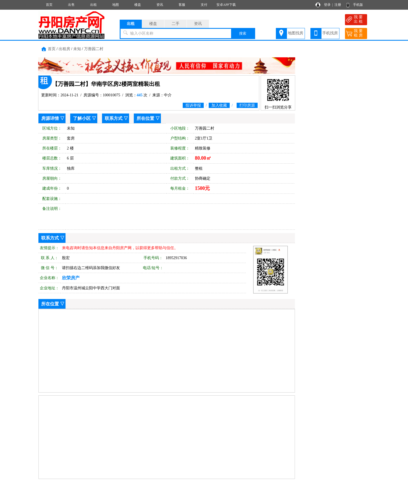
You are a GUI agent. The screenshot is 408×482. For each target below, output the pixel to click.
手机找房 (330, 33)
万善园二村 (93, 49)
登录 (327, 5)
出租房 (64, 49)
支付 (204, 5)
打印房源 (247, 105)
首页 (49, 5)
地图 (115, 5)
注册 (337, 5)
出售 (71, 5)
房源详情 (50, 118)
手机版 (358, 5)
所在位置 (145, 118)
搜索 (242, 33)
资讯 (159, 5)
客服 (182, 5)
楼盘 (137, 5)
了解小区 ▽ (84, 118)
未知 (77, 49)
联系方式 (113, 118)
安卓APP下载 (226, 5)
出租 (93, 5)
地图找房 (295, 33)
